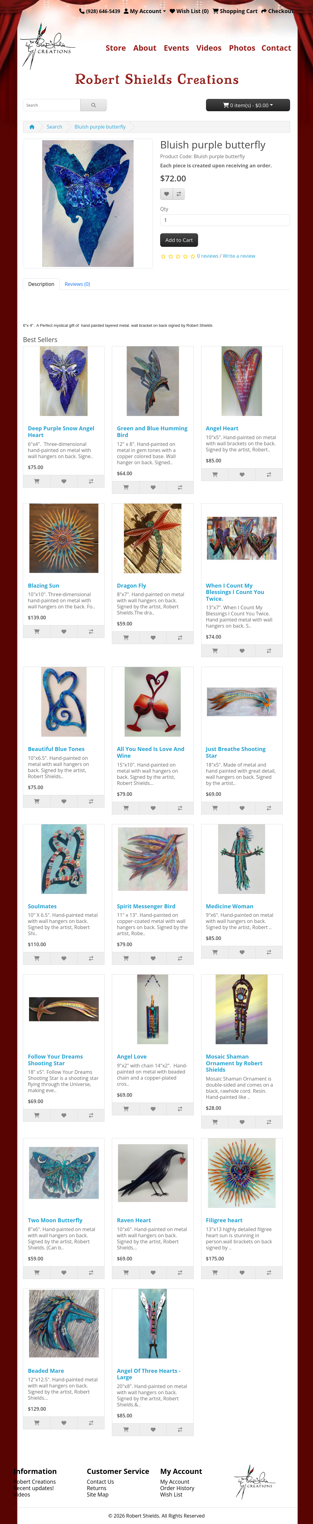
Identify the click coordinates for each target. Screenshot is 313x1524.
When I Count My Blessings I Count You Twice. (235, 592)
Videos (209, 47)
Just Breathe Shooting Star (236, 752)
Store (116, 47)
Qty (164, 209)
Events (176, 47)
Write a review (239, 256)
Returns (96, 1488)
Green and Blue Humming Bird (152, 432)
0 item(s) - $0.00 (246, 105)
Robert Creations (34, 1481)
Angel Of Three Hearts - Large (148, 1374)
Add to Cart (179, 239)
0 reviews (208, 256)
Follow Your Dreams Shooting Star (55, 1060)
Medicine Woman (229, 906)
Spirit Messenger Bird (146, 906)
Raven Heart (134, 1220)
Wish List (171, 1494)
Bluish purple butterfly (100, 126)
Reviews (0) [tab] (77, 284)
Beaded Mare (46, 1370)
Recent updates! (33, 1488)
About (144, 47)
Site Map (98, 1494)
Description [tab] (41, 284)
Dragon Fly (131, 585)
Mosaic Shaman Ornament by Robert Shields (234, 1063)
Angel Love (131, 1056)
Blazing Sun (43, 585)
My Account (175, 1481)
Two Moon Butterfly (55, 1220)
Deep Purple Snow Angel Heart (61, 432)
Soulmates (42, 906)
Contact (276, 47)
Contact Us (100, 1481)
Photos (242, 47)
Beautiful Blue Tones (56, 749)
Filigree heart (224, 1220)
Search (54, 126)
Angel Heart (222, 428)
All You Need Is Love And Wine (150, 752)
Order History (177, 1488)
